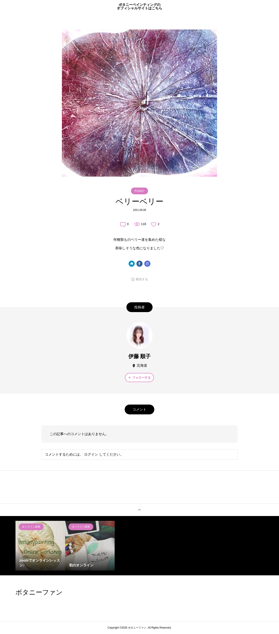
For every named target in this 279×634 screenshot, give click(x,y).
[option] (40, 546)
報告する (142, 279)
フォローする (141, 377)
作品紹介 (139, 190)
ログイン (91, 454)
